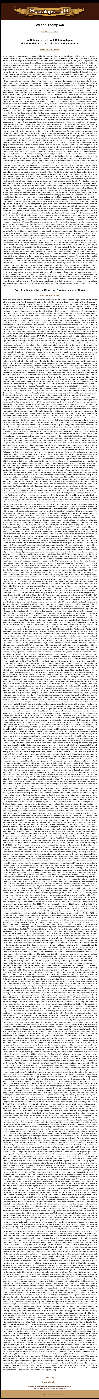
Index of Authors (49, 1382)
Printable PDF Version (49, 32)
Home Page (50, 1377)
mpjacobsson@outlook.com (56, 1394)
